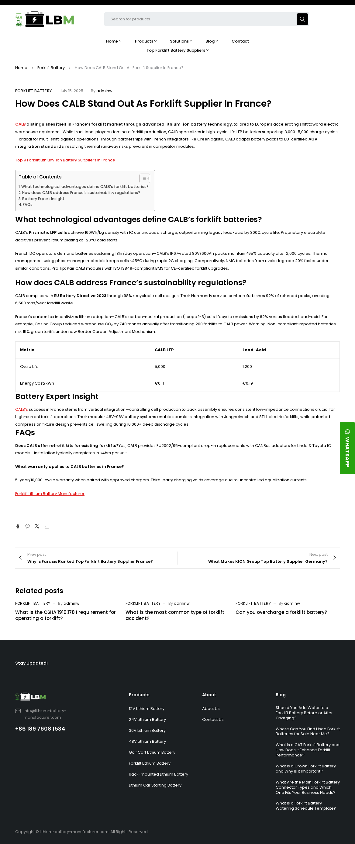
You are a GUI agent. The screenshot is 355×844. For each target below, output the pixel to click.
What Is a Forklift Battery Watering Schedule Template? (306, 805)
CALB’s (21, 409)
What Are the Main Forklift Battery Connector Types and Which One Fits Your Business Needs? (308, 787)
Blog (281, 695)
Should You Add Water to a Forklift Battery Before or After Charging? (304, 713)
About (209, 695)
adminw (104, 91)
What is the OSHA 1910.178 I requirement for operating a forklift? (65, 615)
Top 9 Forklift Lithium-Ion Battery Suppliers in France (65, 160)
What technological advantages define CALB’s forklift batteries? (85, 186)
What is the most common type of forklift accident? (175, 615)
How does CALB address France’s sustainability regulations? (81, 192)
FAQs (28, 204)
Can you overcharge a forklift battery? (281, 612)
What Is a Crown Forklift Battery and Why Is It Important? (306, 768)
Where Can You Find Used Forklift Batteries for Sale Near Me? (308, 731)
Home (21, 68)
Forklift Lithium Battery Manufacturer (49, 493)
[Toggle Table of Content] (142, 178)
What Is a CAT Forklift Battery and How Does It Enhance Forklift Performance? (307, 750)
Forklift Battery (51, 68)
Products (139, 695)
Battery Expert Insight (43, 198)
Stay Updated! (31, 663)
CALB (20, 124)
